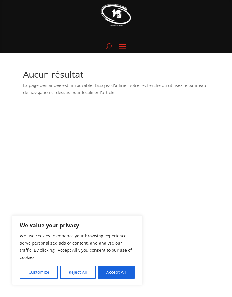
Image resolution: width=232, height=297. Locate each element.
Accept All (116, 272)
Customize (39, 272)
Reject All (78, 272)
